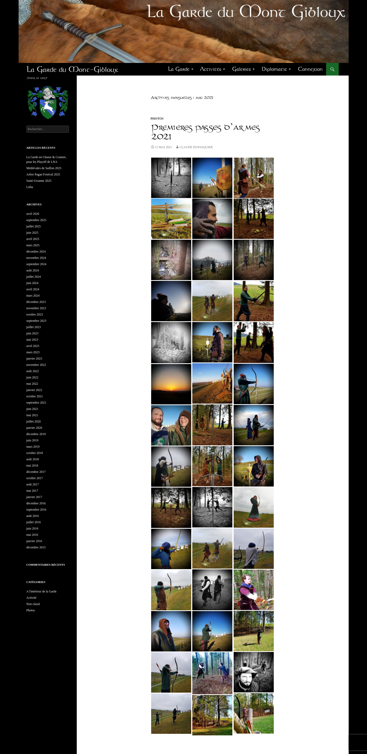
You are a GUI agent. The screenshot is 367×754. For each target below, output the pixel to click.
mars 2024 (33, 295)
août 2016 (32, 516)
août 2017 (32, 484)
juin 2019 (32, 440)
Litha (29, 187)
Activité (31, 598)
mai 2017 (32, 491)
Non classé (33, 604)
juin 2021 (32, 409)
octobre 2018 (34, 453)
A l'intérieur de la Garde (41, 591)
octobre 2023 (34, 314)
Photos (157, 118)
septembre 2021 (36, 402)
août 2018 (32, 459)
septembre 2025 (36, 220)
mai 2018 (32, 465)
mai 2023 (32, 339)
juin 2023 (32, 333)
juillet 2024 (33, 277)
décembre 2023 (36, 302)
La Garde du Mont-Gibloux (72, 69)
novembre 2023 (36, 308)
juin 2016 (32, 528)
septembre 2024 (36, 264)
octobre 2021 (34, 396)
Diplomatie (274, 69)
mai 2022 (32, 384)
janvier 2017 (34, 497)
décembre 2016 (36, 503)
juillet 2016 (33, 522)
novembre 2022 (36, 365)
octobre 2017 (34, 478)
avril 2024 (32, 289)
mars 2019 (33, 446)
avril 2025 (32, 239)
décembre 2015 (36, 547)
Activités (210, 69)
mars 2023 (33, 352)
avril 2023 (32, 346)
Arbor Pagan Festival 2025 (43, 174)
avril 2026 (32, 214)
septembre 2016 (36, 509)
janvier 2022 (34, 390)
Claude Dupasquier (196, 147)
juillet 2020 (33, 421)
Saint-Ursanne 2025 (39, 181)
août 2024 (32, 270)
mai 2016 (32, 535)
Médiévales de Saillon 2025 (44, 168)
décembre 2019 (36, 434)
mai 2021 (32, 415)
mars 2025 (33, 245)
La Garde (179, 69)
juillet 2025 (33, 226)
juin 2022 (32, 377)
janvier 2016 (34, 541)
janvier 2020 (34, 428)
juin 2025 (32, 232)
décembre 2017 (36, 472)
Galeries (241, 69)
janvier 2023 (34, 358)
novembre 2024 (36, 258)
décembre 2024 (36, 251)
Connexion (310, 69)
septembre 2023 (36, 321)
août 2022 (32, 371)
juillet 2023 (33, 327)
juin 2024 (32, 283)
